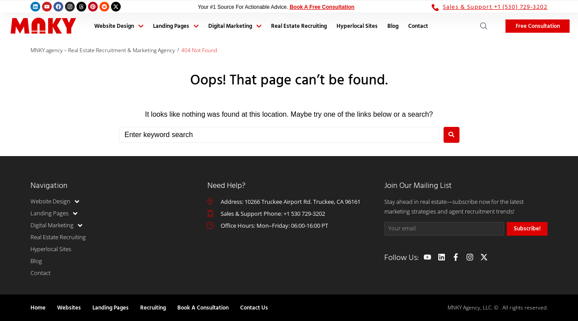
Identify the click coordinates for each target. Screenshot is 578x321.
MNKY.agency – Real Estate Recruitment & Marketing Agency (103, 50)
